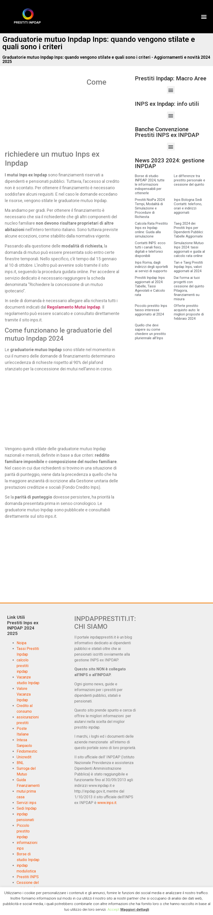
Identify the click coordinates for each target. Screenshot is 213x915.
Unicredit (24, 757)
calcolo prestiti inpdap (22, 666)
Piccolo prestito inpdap (23, 831)
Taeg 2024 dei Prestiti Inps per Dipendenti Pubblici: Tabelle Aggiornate (189, 229)
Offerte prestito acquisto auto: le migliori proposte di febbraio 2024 (189, 312)
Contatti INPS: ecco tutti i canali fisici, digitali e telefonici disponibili (150, 249)
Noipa (21, 643)
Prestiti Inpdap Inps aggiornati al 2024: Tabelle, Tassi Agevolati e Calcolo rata (150, 286)
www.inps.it (106, 802)
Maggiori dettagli (134, 909)
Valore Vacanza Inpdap (24, 694)
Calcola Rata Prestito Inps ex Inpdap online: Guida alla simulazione (151, 229)
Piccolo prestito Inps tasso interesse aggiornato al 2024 (151, 310)
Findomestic (27, 751)
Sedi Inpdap (27, 808)
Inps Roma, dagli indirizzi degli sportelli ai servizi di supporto (151, 266)
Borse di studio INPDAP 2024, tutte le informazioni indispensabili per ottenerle (150, 184)
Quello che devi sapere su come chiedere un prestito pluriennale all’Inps (150, 331)
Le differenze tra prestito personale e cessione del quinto (189, 180)
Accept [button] (113, 909)
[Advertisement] (45, 112)
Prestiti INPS (28, 877)
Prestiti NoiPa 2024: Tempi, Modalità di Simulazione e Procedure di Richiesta (150, 208)
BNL (20, 762)
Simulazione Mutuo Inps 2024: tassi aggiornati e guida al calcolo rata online (189, 249)
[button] (203, 16)
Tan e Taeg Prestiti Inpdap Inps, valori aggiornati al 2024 (188, 266)
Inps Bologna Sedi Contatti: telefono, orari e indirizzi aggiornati (188, 206)
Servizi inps (26, 802)
